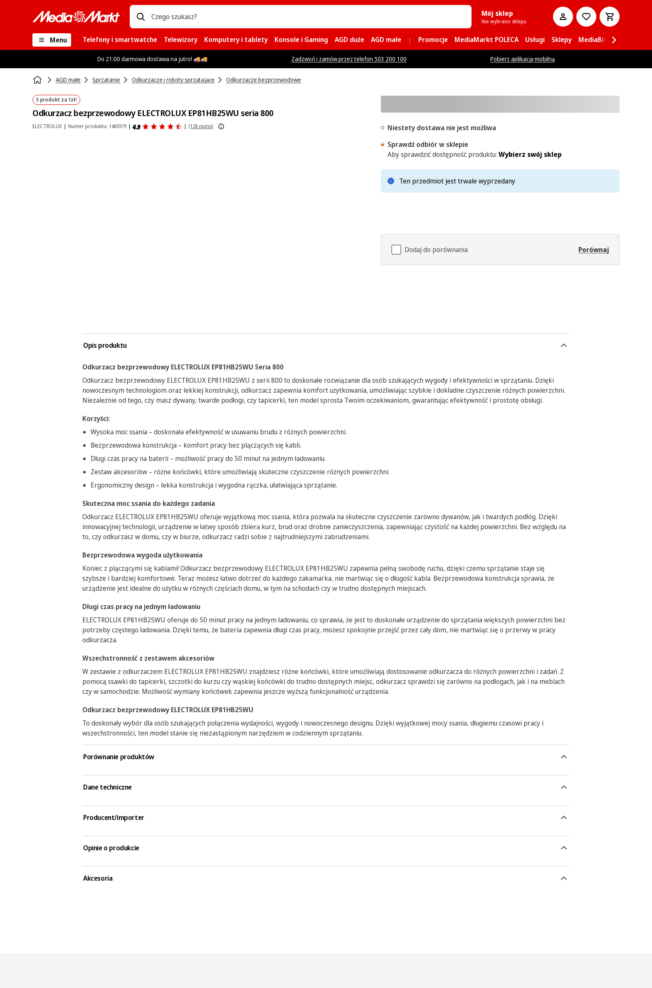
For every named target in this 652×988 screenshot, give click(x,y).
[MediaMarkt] (76, 16)
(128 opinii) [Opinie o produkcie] (200, 126)
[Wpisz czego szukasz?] (141, 17)
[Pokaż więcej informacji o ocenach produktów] (221, 126)
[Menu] (51, 40)
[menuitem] (120, 40)
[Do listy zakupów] (586, 17)
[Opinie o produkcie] (157, 126)
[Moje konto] (563, 17)
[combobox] (307, 16)
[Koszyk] (610, 17)
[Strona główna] (38, 80)
